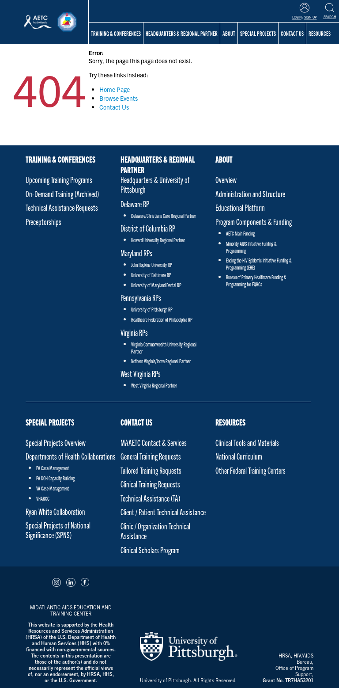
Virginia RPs (134, 332)
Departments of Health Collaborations (71, 456)
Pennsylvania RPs (141, 298)
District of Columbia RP (148, 228)
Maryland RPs (136, 253)
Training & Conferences (116, 33)
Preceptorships (43, 222)
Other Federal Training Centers (250, 470)
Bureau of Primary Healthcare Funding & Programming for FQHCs (256, 280)
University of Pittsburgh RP (152, 309)
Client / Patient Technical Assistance (163, 512)
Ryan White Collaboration (55, 511)
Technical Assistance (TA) (150, 498)
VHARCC (42, 498)
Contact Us (114, 107)
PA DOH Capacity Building (55, 478)
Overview (226, 180)
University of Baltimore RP (151, 274)
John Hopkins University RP (151, 264)
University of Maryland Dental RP (156, 284)
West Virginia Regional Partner (154, 385)
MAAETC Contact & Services (154, 442)
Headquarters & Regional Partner (182, 33)
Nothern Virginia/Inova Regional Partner (161, 360)
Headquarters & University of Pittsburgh (155, 184)
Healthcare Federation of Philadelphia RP (161, 319)
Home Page (114, 89)
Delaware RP (135, 204)
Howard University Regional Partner (158, 239)
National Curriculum (238, 456)
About (224, 159)
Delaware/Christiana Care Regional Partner (163, 215)
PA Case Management (52, 467)
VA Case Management (52, 488)
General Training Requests (151, 456)
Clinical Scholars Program (150, 550)
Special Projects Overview (56, 442)
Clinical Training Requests (150, 484)
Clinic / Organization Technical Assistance (155, 531)
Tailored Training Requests (151, 470)
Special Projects (50, 422)
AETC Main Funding (240, 233)
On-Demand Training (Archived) (62, 194)
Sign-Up (310, 17)
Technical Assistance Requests (62, 207)
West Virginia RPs (141, 374)
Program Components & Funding (253, 222)
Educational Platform (240, 207)
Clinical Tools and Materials (247, 442)
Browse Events (118, 98)
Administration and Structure (250, 194)
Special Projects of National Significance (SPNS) (58, 530)
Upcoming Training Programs (59, 180)
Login (296, 17)
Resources (230, 422)
